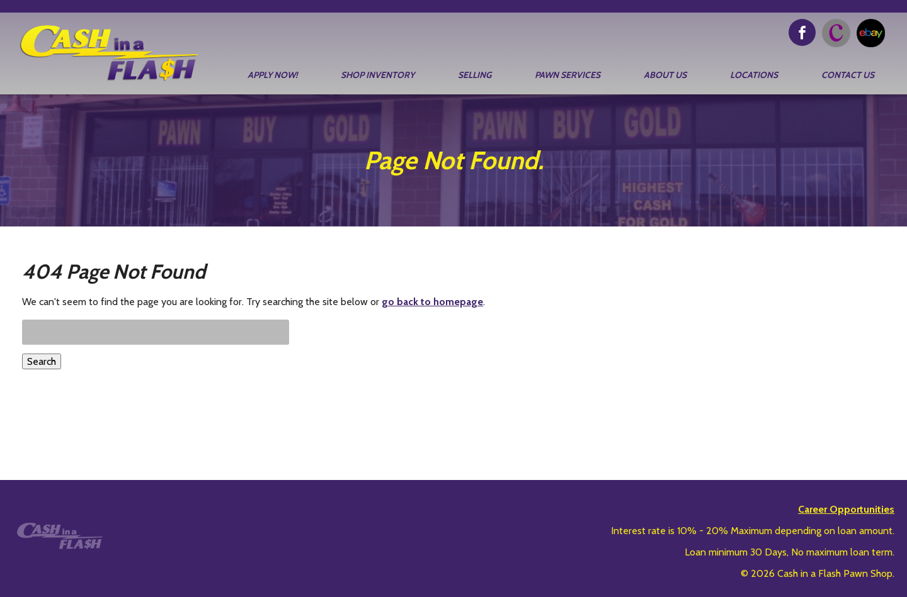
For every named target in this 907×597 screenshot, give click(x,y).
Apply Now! (272, 75)
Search (41, 361)
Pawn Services (567, 75)
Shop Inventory (377, 75)
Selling (474, 75)
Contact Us (847, 75)
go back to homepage (432, 302)
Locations (754, 75)
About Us (665, 75)
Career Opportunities (846, 509)
